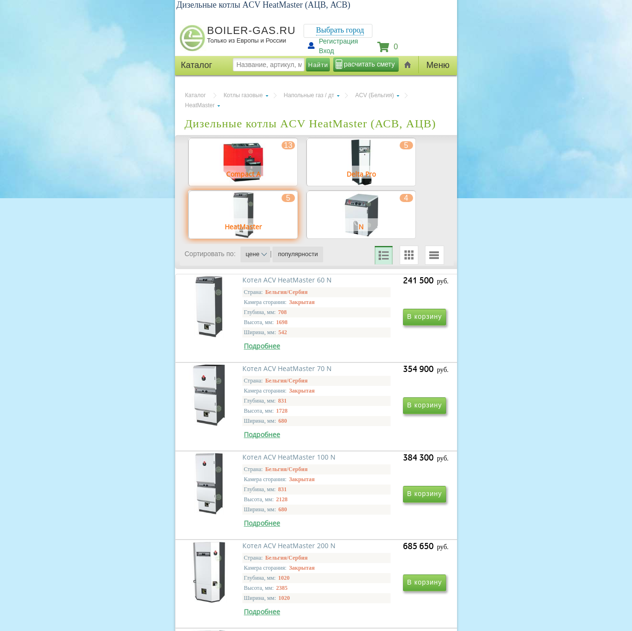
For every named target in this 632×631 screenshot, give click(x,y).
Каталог (195, 95)
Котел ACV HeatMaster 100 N (247, 511)
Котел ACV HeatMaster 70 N (376, 373)
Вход (326, 51)
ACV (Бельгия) (374, 95)
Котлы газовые (243, 95)
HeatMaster (200, 105)
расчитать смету (369, 64)
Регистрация (338, 41)
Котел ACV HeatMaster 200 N (378, 511)
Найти (318, 64)
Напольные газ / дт (309, 95)
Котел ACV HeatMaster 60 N (246, 373)
